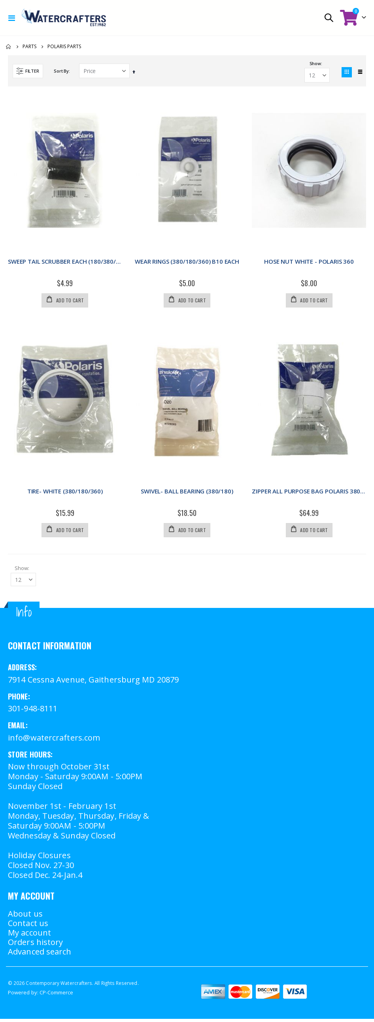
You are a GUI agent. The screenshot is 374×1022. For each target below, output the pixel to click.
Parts (29, 46)
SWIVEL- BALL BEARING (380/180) (187, 493)
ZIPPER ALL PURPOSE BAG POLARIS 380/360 (309, 493)
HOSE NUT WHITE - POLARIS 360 (309, 262)
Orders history (35, 945)
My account (29, 935)
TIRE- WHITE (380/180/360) (65, 493)
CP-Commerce (57, 995)
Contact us (28, 926)
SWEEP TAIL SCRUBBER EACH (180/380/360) (65, 262)
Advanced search (40, 954)
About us (25, 916)
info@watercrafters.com (54, 740)
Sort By (61, 71)
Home (8, 46)
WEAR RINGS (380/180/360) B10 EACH (187, 262)
